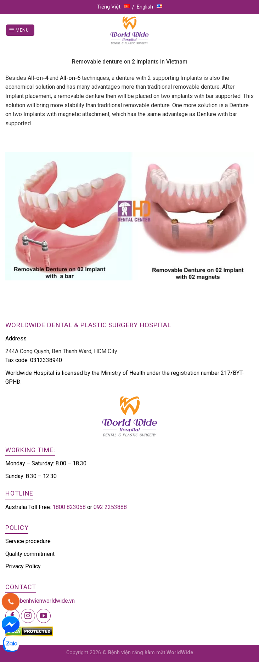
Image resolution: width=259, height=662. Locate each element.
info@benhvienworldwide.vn (40, 600)
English (149, 7)
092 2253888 (110, 507)
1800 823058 (69, 507)
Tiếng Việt (113, 7)
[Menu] (20, 30)
